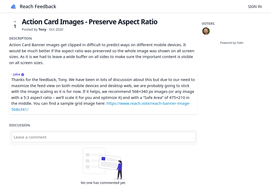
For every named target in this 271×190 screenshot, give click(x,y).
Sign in (255, 6)
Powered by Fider (231, 43)
